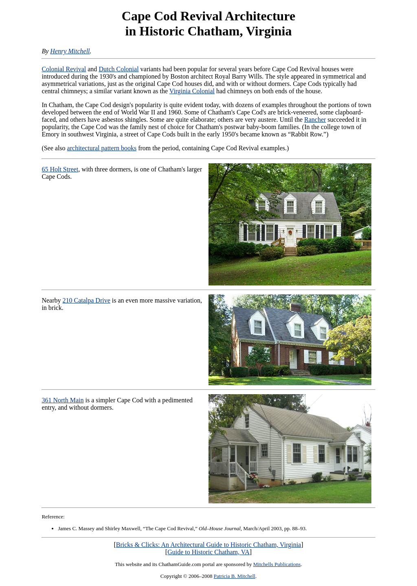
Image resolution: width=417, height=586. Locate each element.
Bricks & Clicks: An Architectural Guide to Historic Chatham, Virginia (208, 544)
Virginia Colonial (192, 91)
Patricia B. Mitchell (234, 576)
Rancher (315, 119)
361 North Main (62, 400)
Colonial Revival (64, 69)
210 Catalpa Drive (86, 300)
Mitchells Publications (277, 564)
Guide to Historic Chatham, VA (208, 552)
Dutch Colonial (118, 69)
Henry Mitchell (70, 51)
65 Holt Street (60, 169)
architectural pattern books (102, 148)
